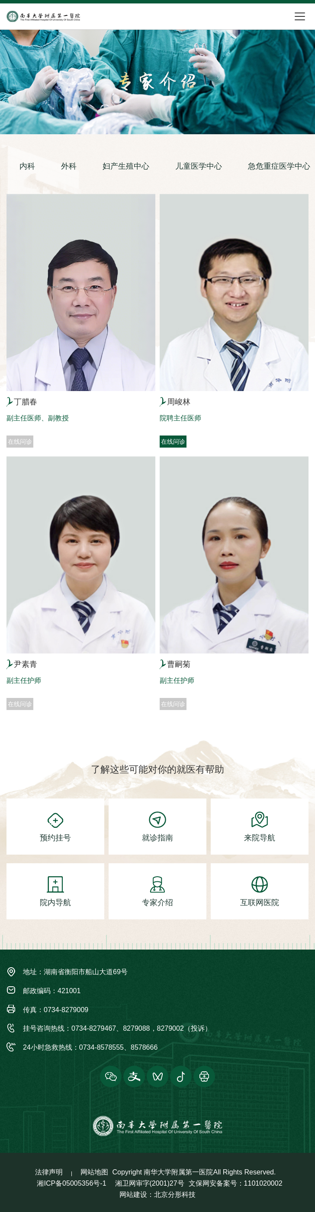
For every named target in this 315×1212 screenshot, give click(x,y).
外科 (69, 166)
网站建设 (133, 1194)
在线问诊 (173, 441)
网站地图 (94, 1172)
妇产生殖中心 (126, 166)
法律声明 (49, 1172)
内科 (27, 166)
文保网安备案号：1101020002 (236, 1183)
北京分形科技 (175, 1194)
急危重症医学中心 (279, 166)
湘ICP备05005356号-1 (71, 1183)
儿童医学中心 (198, 166)
